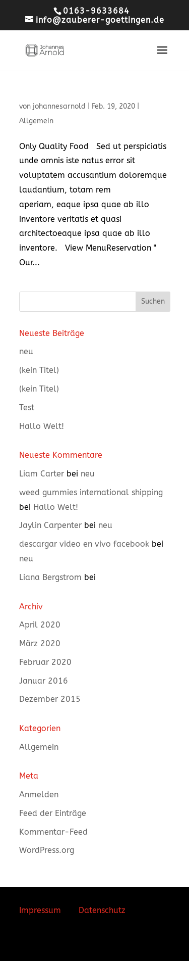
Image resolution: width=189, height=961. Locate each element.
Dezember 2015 (50, 699)
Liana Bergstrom (50, 577)
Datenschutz (102, 910)
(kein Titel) (39, 370)
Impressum (40, 910)
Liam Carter (41, 473)
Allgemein (36, 121)
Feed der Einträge (52, 813)
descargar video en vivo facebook (84, 544)
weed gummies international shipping (91, 492)
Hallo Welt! (41, 426)
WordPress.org (46, 850)
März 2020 (39, 643)
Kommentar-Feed (53, 832)
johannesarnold (59, 106)
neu (26, 351)
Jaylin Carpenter (50, 525)
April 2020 (39, 625)
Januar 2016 (43, 681)
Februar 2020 (45, 662)
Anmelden (38, 794)
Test (26, 407)
